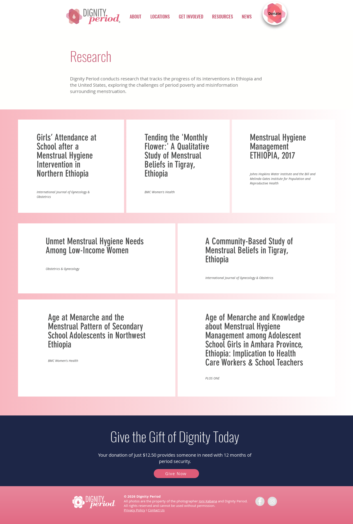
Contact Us (156, 510)
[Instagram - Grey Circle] (272, 501)
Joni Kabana (208, 501)
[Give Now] (176, 473)
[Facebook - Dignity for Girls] (260, 501)
